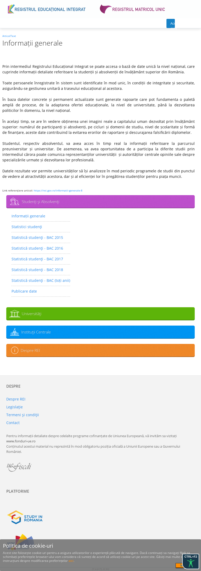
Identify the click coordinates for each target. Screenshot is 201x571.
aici (71, 560)
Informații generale (28, 215)
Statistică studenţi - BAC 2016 (37, 248)
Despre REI (30, 350)
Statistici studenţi (27, 226)
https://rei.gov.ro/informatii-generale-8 (58, 190)
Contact (13, 422)
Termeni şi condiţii (22, 414)
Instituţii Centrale (36, 331)
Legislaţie (14, 406)
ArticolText (9, 36)
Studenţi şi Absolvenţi (40, 201)
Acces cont (172, 24)
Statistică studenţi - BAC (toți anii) (41, 280)
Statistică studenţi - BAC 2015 (37, 237)
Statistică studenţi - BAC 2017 (37, 258)
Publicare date (24, 291)
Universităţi (31, 313)
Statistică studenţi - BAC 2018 (37, 269)
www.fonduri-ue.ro (21, 441)
